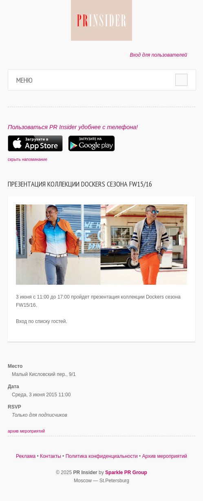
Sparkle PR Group (126, 472)
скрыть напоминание (27, 159)
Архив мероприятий (165, 456)
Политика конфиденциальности (102, 456)
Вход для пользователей (158, 55)
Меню (24, 80)
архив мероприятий (26, 431)
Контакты (50, 456)
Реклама (25, 456)
